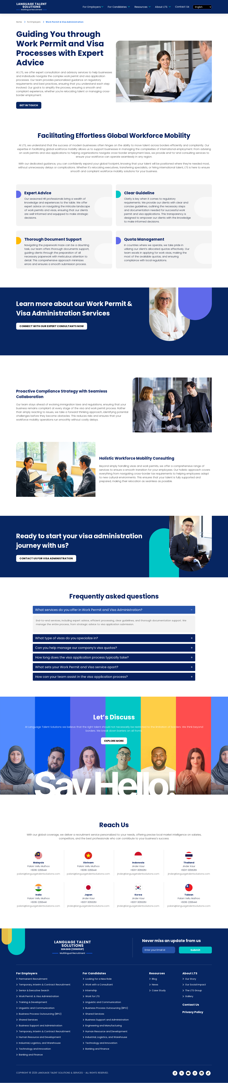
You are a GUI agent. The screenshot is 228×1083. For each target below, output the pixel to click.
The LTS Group (193, 990)
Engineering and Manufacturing (103, 1025)
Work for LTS (92, 996)
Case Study (159, 990)
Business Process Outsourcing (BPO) (40, 1014)
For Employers (92, 7)
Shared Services (28, 1019)
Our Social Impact (195, 984)
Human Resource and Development (40, 1037)
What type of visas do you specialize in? (66, 638)
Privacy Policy (192, 1012)
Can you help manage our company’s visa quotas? (76, 648)
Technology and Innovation (35, 1049)
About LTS (161, 7)
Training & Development (33, 1002)
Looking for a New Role (98, 979)
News (155, 984)
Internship (91, 990)
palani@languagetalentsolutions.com (38, 874)
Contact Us (182, 7)
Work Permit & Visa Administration (39, 996)
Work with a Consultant (99, 984)
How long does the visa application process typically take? (82, 657)
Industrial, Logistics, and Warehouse (40, 1043)
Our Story (190, 979)
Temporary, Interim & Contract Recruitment (44, 984)
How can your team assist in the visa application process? (81, 677)
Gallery (189, 996)
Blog (154, 979)
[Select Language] (202, 7)
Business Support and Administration (40, 1025)
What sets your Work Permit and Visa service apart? (76, 667)
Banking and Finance (31, 1055)
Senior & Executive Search (34, 990)
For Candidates (117, 7)
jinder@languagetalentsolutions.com (138, 874)
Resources (141, 7)
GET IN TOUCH (28, 105)
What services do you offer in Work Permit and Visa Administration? (88, 610)
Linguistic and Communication (36, 1008)
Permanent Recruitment (33, 979)
